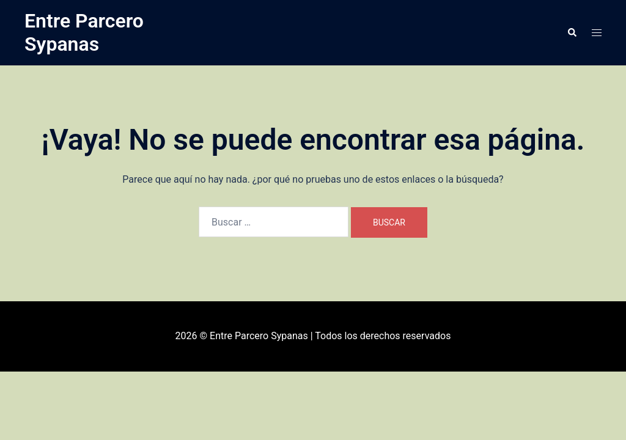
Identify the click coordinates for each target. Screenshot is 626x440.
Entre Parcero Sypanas (84, 32)
